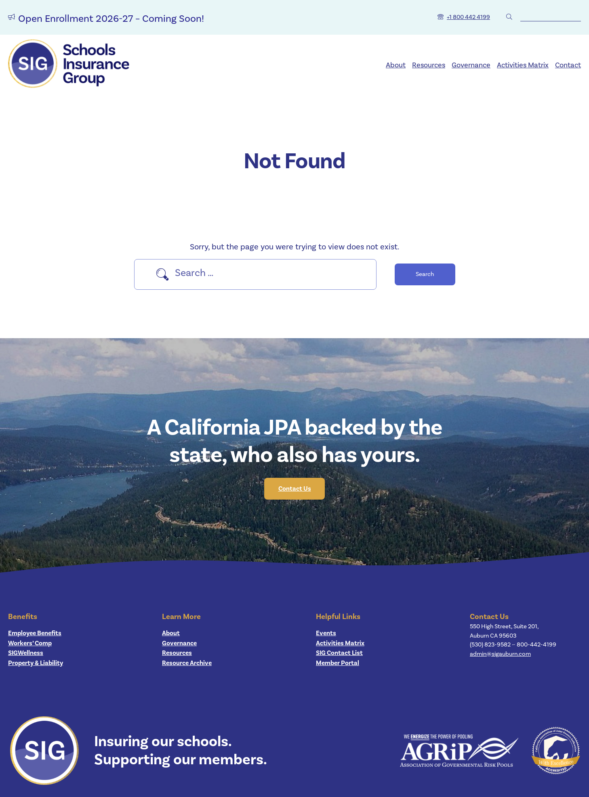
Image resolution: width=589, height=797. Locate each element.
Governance (471, 65)
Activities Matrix (523, 65)
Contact (568, 65)
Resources (428, 65)
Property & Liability (35, 663)
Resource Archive (187, 663)
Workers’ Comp (30, 643)
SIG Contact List (339, 653)
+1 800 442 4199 (468, 17)
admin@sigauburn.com (500, 654)
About (396, 65)
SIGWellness (25, 653)
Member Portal (337, 663)
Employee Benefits (34, 633)
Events (326, 633)
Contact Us (294, 489)
